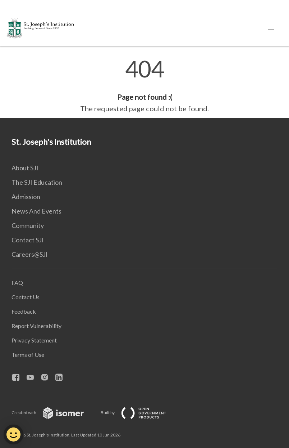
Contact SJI (28, 240)
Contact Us (26, 297)
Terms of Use (28, 354)
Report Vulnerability (36, 325)
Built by (139, 412)
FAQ (17, 282)
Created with (53, 412)
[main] (144, 85)
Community (28, 225)
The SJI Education (37, 182)
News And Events (36, 211)
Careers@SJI (30, 254)
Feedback (24, 311)
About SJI (25, 168)
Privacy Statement (34, 340)
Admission (26, 197)
